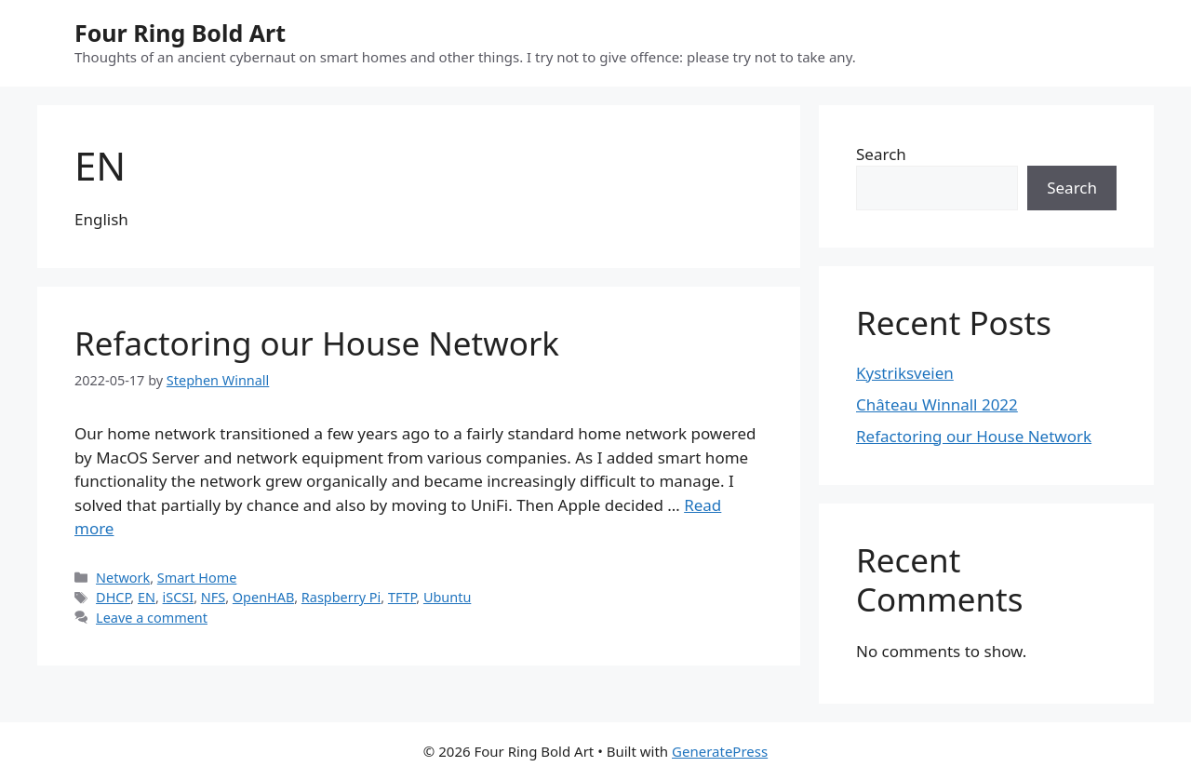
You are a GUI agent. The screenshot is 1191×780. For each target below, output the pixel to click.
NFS (213, 597)
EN (146, 597)
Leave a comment (151, 617)
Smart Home (197, 577)
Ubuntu (447, 597)
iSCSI (178, 597)
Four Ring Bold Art (180, 32)
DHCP (113, 597)
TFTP (402, 597)
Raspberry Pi (341, 597)
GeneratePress (720, 751)
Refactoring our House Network (316, 343)
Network (123, 577)
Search (881, 154)
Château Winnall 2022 (937, 404)
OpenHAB (263, 597)
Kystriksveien (905, 372)
